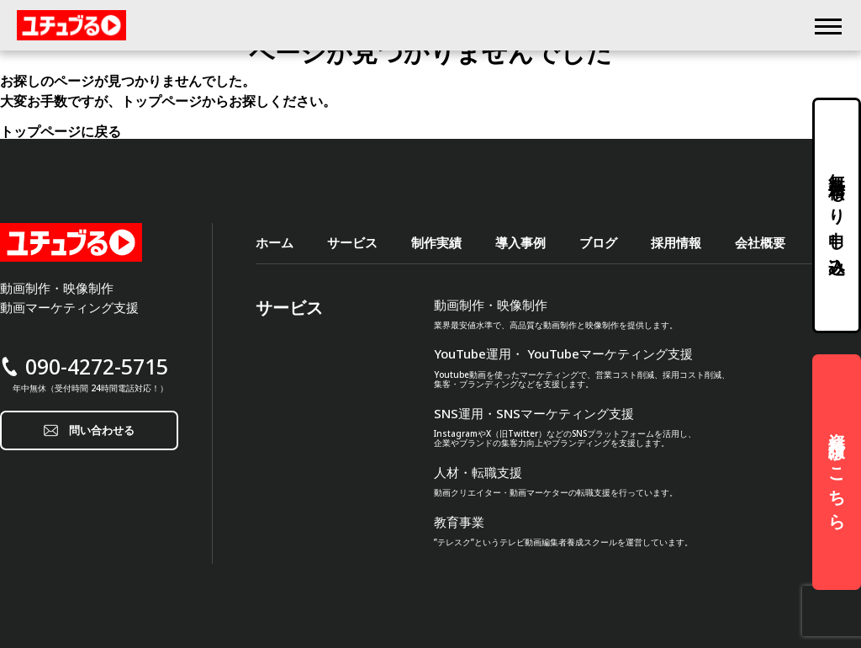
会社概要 (760, 243)
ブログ (598, 243)
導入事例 (520, 243)
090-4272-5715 (96, 366)
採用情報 (676, 243)
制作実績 (436, 243)
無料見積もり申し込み (837, 215)
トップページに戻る (60, 131)
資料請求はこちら (837, 472)
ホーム (274, 243)
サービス (352, 243)
